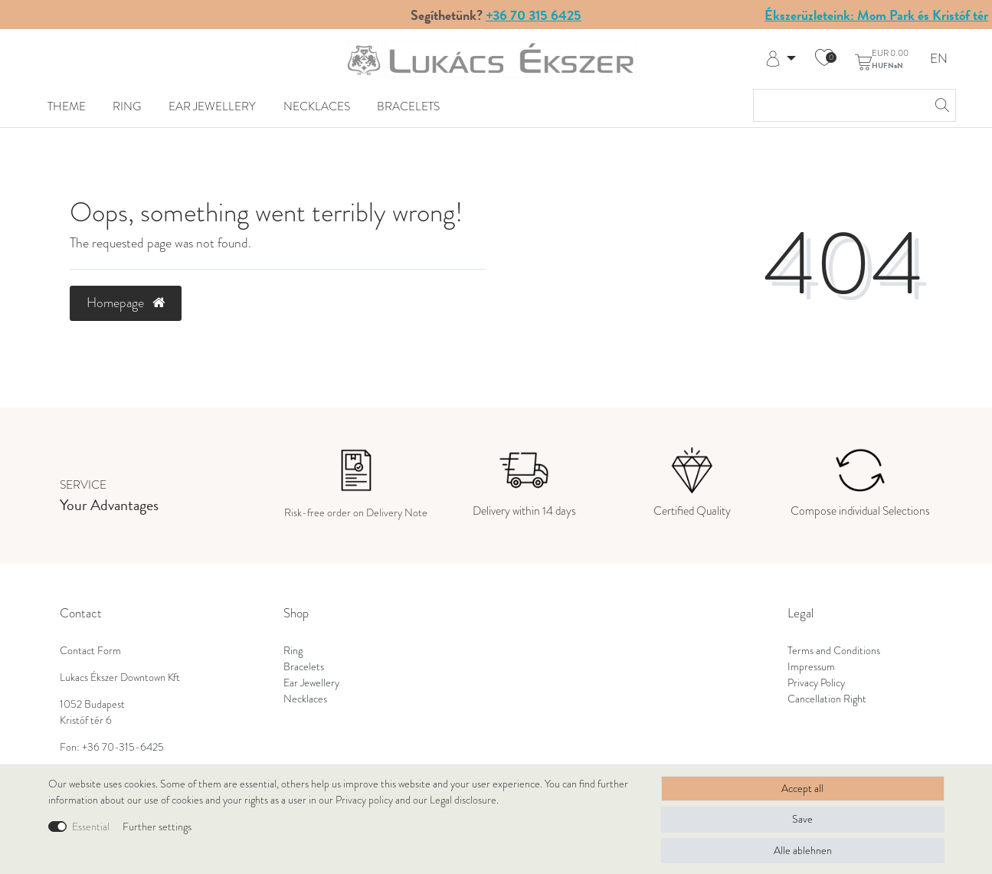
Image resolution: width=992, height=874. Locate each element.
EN (939, 59)
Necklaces (316, 106)
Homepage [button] (126, 302)
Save (802, 819)
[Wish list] (824, 59)
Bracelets (408, 106)
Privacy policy (364, 800)
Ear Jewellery (212, 106)
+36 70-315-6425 (123, 747)
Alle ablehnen (803, 850)
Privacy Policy (816, 683)
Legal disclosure (463, 800)
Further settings (157, 827)
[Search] (940, 105)
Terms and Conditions (833, 650)
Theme (66, 106)
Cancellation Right (826, 699)
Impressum (811, 667)
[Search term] (839, 105)
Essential (91, 827)
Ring (127, 106)
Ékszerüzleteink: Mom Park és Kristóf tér (876, 15)
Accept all (802, 788)
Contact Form (90, 650)
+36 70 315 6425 (533, 15)
